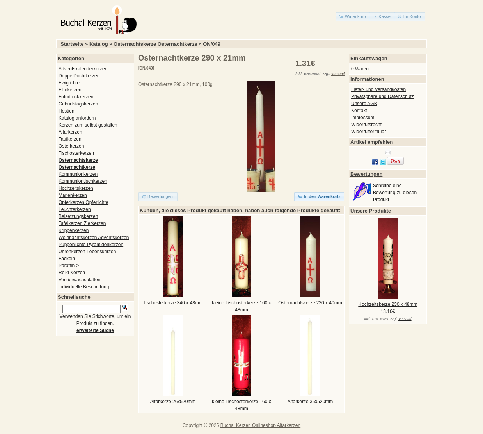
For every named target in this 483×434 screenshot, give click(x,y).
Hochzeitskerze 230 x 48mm (387, 304)
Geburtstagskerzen (78, 104)
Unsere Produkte (370, 211)
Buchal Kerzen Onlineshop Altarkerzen (260, 425)
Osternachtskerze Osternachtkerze (155, 44)
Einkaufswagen (368, 58)
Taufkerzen (70, 139)
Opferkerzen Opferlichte (83, 202)
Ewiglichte (69, 83)
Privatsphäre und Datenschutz (382, 96)
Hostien (67, 111)
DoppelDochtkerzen (79, 76)
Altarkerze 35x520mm (310, 401)
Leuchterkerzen (75, 209)
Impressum (362, 117)
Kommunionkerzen (78, 174)
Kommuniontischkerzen (83, 181)
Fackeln (67, 258)
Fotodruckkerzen (76, 97)
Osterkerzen (71, 146)
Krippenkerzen (74, 230)
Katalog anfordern (77, 118)
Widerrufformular (368, 131)
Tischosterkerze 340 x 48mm (173, 302)
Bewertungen (366, 174)
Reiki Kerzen (72, 272)
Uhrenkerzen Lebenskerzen (87, 251)
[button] (353, 16)
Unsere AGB (364, 103)
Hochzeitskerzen (76, 188)
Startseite (71, 44)
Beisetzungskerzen (78, 216)
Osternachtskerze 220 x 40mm (310, 302)
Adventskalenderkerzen (83, 68)
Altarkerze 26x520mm (173, 401)
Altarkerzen (70, 132)
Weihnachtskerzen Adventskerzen (94, 237)
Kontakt (359, 110)
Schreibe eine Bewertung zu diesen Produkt (395, 192)
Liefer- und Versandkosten (378, 89)
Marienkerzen (73, 195)
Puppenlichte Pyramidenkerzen (91, 244)
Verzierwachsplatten (79, 279)
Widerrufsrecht (366, 124)
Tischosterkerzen (76, 153)
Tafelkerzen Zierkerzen (82, 223)
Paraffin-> (69, 265)
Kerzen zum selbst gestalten (88, 125)
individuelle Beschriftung (84, 286)
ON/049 (211, 44)
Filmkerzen (70, 90)
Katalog (98, 44)
